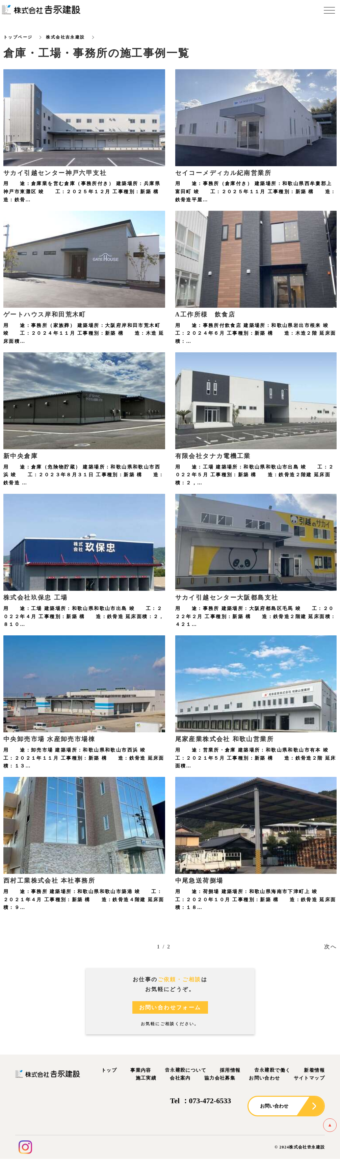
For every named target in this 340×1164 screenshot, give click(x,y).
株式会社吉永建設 (65, 37)
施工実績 (146, 1078)
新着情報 (314, 1070)
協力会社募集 (219, 1078)
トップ (109, 1070)
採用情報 (230, 1070)
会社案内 (180, 1078)
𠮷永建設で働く (272, 1070)
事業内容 (140, 1070)
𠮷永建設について (185, 1070)
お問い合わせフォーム (170, 1007)
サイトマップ (309, 1078)
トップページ (17, 37)
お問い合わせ (264, 1078)
